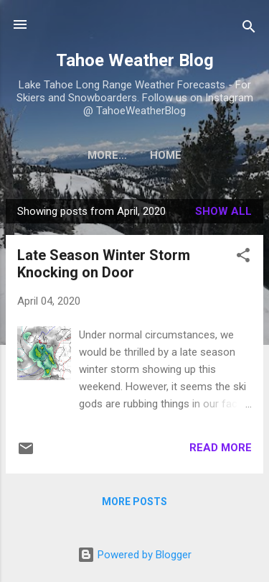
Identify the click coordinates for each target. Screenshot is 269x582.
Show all (223, 211)
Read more (220, 447)
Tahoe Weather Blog (135, 60)
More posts (134, 501)
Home (135, 155)
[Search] (249, 29)
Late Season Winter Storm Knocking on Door (103, 263)
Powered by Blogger (134, 554)
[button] (243, 257)
